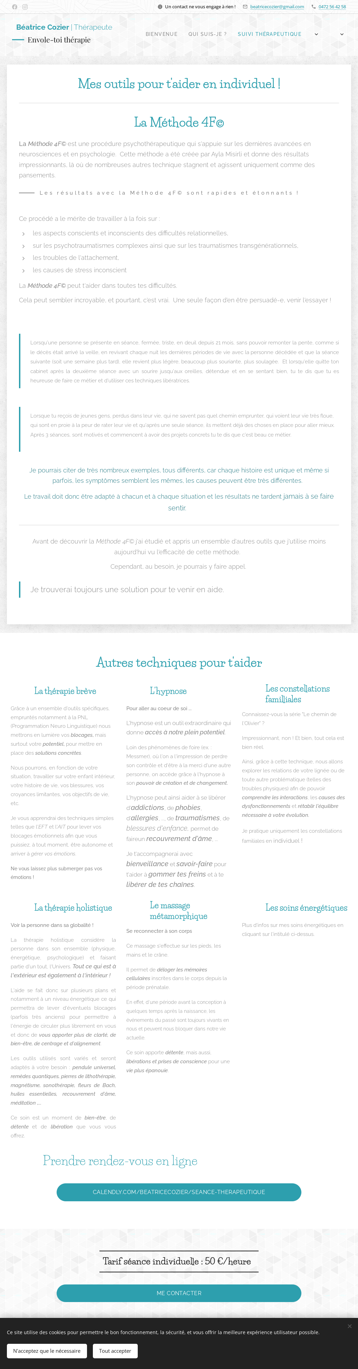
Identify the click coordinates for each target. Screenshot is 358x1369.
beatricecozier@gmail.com (277, 6)
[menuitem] (248, 34)
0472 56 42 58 (332, 6)
